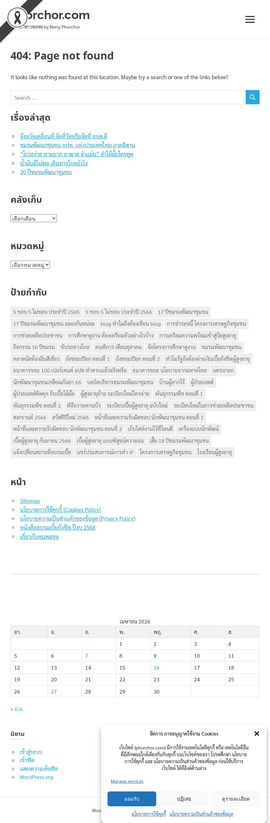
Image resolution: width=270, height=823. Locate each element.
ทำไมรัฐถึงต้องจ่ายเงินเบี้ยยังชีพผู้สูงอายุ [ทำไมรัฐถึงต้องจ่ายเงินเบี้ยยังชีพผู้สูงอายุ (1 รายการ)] (208, 358)
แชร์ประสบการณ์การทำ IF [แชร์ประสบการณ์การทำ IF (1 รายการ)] (105, 452)
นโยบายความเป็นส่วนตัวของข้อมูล (201, 814)
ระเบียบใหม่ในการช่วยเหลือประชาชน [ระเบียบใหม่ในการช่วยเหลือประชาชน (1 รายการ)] (214, 405)
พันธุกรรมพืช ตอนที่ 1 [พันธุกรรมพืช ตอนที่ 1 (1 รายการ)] (179, 393)
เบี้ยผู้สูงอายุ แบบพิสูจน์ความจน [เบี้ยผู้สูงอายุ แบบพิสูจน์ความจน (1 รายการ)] (110, 440)
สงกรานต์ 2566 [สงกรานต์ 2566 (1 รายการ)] (29, 417)
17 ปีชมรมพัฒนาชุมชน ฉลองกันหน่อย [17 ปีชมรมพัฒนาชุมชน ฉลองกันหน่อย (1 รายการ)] (54, 323)
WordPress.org (36, 776)
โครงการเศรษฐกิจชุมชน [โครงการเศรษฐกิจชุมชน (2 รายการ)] (165, 452)
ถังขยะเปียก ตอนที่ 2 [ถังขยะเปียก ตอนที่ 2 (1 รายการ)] (138, 358)
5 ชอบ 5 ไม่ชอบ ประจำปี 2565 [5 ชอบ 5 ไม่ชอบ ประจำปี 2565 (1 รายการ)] (46, 311)
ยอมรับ (131, 799)
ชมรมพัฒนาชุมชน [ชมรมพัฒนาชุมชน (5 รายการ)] (221, 346)
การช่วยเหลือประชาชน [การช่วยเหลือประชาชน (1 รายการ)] (37, 335)
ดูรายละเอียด (236, 799)
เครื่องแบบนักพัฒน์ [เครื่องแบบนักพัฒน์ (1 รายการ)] (199, 428)
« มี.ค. (17, 709)
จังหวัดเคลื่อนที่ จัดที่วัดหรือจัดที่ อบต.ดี (63, 136)
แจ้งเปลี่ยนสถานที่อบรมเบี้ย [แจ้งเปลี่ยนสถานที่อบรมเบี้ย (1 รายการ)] (42, 452)
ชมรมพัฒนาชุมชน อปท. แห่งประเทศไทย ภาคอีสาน (77, 145)
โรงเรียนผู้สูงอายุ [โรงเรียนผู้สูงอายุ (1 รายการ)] (214, 452)
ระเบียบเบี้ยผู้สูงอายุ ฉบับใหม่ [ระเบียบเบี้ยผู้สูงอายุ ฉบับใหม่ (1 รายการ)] (137, 405)
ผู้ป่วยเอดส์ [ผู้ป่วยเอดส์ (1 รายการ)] (202, 382)
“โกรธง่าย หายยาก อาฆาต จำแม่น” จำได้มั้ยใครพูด (77, 153)
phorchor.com (52, 14)
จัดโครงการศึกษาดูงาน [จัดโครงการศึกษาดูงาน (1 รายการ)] (172, 346)
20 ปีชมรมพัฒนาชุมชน (46, 172)
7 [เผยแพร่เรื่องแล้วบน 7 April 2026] (86, 655)
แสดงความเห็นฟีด (39, 768)
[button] (257, 733)
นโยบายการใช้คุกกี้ (149, 814)
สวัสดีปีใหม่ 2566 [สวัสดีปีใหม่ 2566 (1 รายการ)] (70, 417)
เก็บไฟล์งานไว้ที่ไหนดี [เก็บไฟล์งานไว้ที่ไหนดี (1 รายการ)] (150, 428)
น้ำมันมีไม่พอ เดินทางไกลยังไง (54, 163)
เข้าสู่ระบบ (31, 751)
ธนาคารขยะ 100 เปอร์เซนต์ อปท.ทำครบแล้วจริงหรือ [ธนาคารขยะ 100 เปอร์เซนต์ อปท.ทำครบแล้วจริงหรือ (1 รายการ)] (70, 370)
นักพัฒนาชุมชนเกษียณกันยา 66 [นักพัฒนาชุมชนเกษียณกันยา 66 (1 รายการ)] (47, 382)
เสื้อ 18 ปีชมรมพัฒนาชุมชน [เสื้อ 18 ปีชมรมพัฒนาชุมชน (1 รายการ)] (179, 440)
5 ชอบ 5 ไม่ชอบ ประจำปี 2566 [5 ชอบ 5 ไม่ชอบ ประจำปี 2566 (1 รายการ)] (119, 311)
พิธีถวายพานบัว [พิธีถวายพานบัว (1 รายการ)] (84, 405)
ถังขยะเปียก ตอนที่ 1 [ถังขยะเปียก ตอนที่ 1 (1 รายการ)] (88, 358)
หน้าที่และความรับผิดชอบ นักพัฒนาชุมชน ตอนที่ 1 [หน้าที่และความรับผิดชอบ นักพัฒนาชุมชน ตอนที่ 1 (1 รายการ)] (149, 417)
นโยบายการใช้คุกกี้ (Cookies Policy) (60, 509)
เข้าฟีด (27, 760)
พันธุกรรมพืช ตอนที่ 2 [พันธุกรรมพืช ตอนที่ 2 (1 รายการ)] (37, 405)
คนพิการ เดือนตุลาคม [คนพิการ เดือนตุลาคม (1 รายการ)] (118, 346)
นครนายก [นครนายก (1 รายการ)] (223, 370)
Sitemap (30, 500)
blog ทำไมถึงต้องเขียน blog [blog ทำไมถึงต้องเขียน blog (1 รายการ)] (131, 323)
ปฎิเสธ (184, 799)
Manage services (127, 781)
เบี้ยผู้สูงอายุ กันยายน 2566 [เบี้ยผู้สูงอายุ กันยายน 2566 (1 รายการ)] (42, 440)
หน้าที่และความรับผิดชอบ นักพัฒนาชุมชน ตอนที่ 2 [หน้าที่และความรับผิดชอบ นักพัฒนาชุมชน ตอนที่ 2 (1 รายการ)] (67, 428)
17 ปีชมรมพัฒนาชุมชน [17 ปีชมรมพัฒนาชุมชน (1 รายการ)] (183, 311)
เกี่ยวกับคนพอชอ (39, 536)
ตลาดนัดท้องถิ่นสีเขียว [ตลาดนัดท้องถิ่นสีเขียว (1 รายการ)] (36, 358)
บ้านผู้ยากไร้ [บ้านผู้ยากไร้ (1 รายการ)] (172, 382)
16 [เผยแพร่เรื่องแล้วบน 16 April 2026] (157, 667)
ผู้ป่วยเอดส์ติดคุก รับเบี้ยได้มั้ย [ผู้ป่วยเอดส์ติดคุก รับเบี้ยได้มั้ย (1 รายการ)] (44, 393)
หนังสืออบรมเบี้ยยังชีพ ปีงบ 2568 (57, 527)
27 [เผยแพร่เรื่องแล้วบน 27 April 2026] (54, 691)
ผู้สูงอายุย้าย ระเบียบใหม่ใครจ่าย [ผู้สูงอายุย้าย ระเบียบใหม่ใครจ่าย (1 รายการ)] (115, 393)
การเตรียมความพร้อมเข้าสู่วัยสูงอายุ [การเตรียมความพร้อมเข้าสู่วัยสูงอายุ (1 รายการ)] (198, 335)
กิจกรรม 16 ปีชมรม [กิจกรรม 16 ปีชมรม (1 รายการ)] (34, 346)
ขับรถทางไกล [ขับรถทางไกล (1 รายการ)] (75, 346)
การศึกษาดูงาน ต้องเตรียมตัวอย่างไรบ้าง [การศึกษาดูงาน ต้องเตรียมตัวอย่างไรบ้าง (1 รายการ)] (111, 335)
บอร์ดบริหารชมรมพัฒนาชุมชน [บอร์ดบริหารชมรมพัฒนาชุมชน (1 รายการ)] (120, 382)
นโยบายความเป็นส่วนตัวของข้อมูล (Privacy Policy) (77, 518)
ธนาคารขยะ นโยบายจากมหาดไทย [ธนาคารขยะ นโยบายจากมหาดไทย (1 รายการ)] (170, 370)
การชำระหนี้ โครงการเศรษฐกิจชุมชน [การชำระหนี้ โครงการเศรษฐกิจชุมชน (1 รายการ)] (206, 323)
